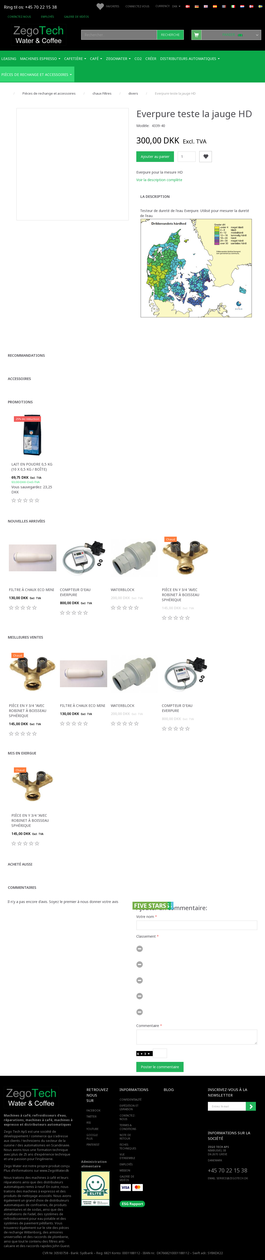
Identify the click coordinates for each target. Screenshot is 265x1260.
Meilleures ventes (25, 637)
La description (155, 196)
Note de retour (125, 1136)
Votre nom (145, 916)
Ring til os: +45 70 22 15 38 (30, 7)
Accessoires (19, 378)
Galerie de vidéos (76, 16)
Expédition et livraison (129, 1107)
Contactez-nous (19, 16)
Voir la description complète (159, 179)
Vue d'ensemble (127, 1156)
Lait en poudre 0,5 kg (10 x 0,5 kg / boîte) (31, 467)
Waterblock (122, 589)
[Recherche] (170, 35)
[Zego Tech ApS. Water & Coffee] (38, 34)
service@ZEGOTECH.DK (232, 1178)
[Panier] (226, 34)
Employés (47, 16)
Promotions (20, 402)
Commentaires (22, 887)
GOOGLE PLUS (92, 1136)
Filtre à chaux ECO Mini (31, 589)
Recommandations (26, 355)
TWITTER (91, 1116)
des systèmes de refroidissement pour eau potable (33, 1216)
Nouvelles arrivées (26, 521)
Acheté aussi (20, 864)
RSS (88, 1122)
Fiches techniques (128, 1146)
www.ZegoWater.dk (54, 1170)
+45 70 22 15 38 (227, 1170)
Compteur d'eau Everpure (75, 592)
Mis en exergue (22, 753)
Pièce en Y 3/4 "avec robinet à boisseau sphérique (180, 594)
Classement (146, 936)
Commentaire (147, 1025)
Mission (125, 1170)
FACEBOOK (92, 1110)
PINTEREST (92, 1144)
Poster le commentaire (160, 1066)
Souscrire (251, 1106)
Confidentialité (131, 1099)
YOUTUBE (92, 1129)
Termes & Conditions (128, 1126)
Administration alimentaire (94, 1164)
